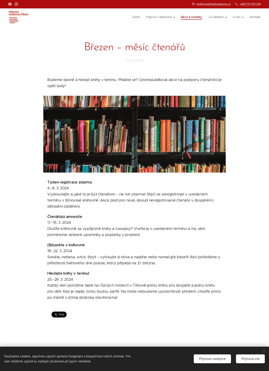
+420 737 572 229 (250, 4)
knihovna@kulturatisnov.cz (213, 4)
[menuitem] (135, 17)
